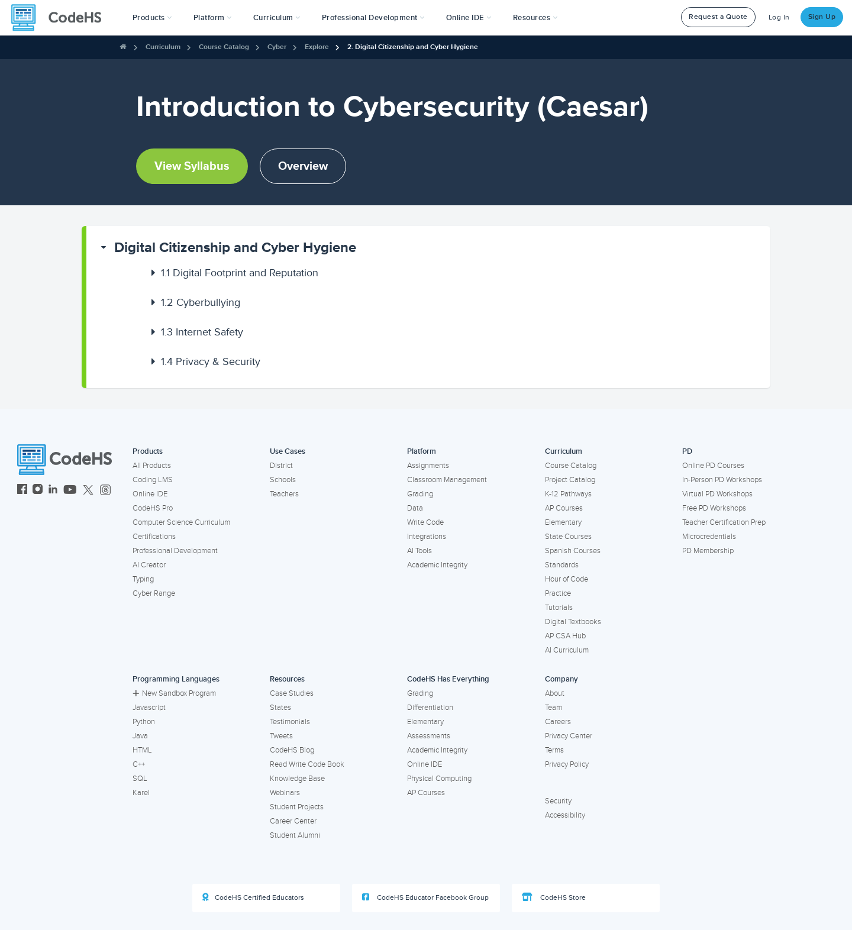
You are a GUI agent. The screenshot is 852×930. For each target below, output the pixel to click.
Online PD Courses (713, 465)
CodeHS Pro (153, 508)
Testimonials (290, 721)
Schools (283, 480)
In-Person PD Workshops (722, 480)
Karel (141, 792)
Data (415, 508)
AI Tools (419, 551)
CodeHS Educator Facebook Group (425, 897)
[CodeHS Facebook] (22, 491)
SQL (140, 778)
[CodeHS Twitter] (88, 491)
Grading (420, 494)
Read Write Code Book (307, 764)
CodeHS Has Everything (448, 679)
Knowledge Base (297, 778)
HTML (142, 750)
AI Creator (149, 565)
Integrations (426, 536)
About (554, 693)
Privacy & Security (210, 361)
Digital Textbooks (573, 622)
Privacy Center (568, 736)
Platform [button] (212, 17)
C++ (139, 764)
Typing (143, 579)
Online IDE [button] (469, 17)
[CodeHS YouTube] (70, 491)
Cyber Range (154, 593)
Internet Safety (202, 331)
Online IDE (150, 494)
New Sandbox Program (174, 693)
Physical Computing (439, 778)
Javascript (149, 707)
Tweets (281, 736)
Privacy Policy (567, 764)
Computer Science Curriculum (181, 522)
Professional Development (175, 551)
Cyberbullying (200, 302)
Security (558, 801)
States (280, 707)
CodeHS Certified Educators (253, 897)
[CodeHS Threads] (105, 491)
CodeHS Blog (292, 750)
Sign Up (822, 16)
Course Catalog (224, 47)
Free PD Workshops (714, 508)
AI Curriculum (567, 650)
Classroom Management (447, 480)
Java (140, 736)
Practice (558, 593)
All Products (152, 465)
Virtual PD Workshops (717, 494)
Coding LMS (153, 480)
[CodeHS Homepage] (61, 17)
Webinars (285, 792)
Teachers (284, 494)
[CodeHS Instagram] (38, 491)
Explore (317, 47)
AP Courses (564, 508)
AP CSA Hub (565, 636)
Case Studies (292, 693)
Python (144, 721)
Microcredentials (709, 536)
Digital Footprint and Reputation (239, 272)
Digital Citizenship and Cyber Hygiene (235, 247)
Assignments (428, 465)
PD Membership (708, 551)
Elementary (563, 522)
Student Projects (297, 807)
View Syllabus (192, 166)
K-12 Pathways (568, 494)
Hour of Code (566, 579)
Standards (562, 565)
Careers (558, 721)
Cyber (276, 47)
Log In (779, 17)
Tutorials (559, 607)
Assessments (428, 736)
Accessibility (565, 815)
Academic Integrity (437, 565)
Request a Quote (718, 16)
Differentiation (430, 707)
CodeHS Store (554, 897)
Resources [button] (535, 17)
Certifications (154, 536)
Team (553, 707)
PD (687, 451)
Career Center (293, 821)
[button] (152, 17)
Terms (554, 750)
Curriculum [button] (277, 17)
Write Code (425, 522)
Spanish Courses (573, 551)
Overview (303, 166)
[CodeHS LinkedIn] (53, 491)
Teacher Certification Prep (724, 522)
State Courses (568, 536)
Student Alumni (295, 835)
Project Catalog (570, 480)
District (281, 465)
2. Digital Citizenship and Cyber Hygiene (412, 47)
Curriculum (163, 47)
